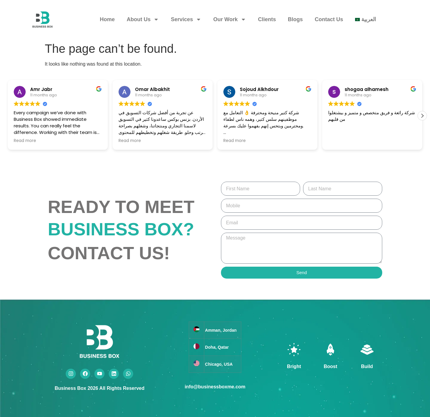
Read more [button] (25, 140)
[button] (422, 115)
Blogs (295, 19)
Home (107, 19)
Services (186, 19)
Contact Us (329, 19)
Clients (267, 19)
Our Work (229, 19)
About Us (143, 19)
